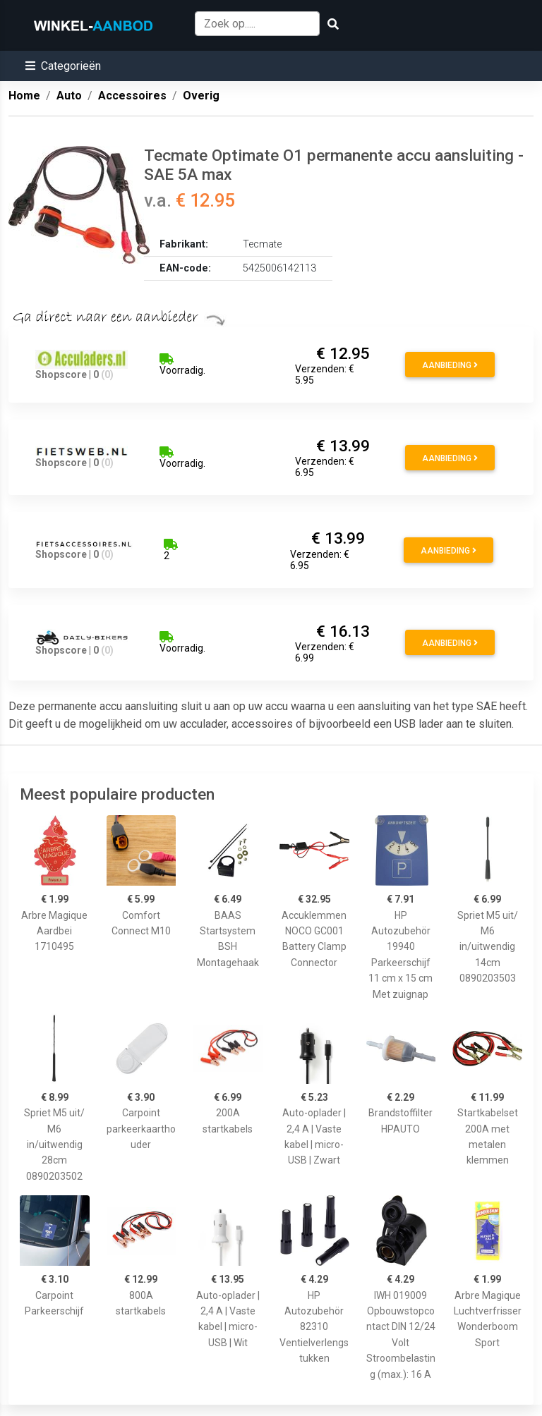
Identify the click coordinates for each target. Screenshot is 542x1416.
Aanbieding (450, 365)
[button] (63, 66)
